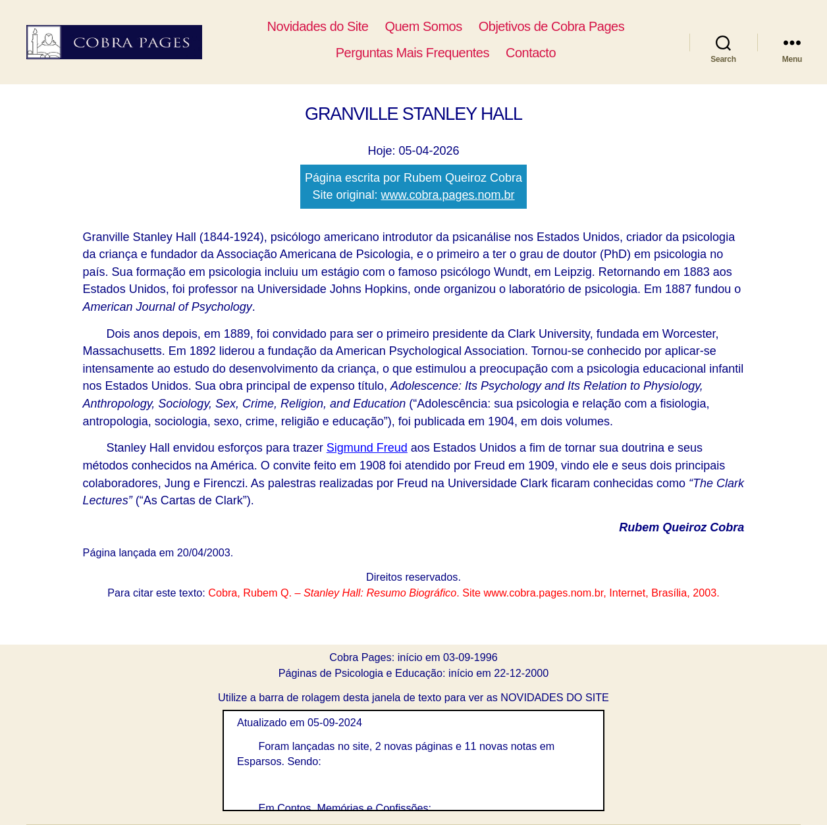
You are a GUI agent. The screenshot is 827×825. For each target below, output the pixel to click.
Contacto (552, 52)
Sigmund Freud (367, 447)
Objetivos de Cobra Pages (573, 26)
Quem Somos (445, 26)
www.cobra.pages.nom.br (447, 194)
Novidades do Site (339, 26)
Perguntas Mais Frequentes (434, 52)
